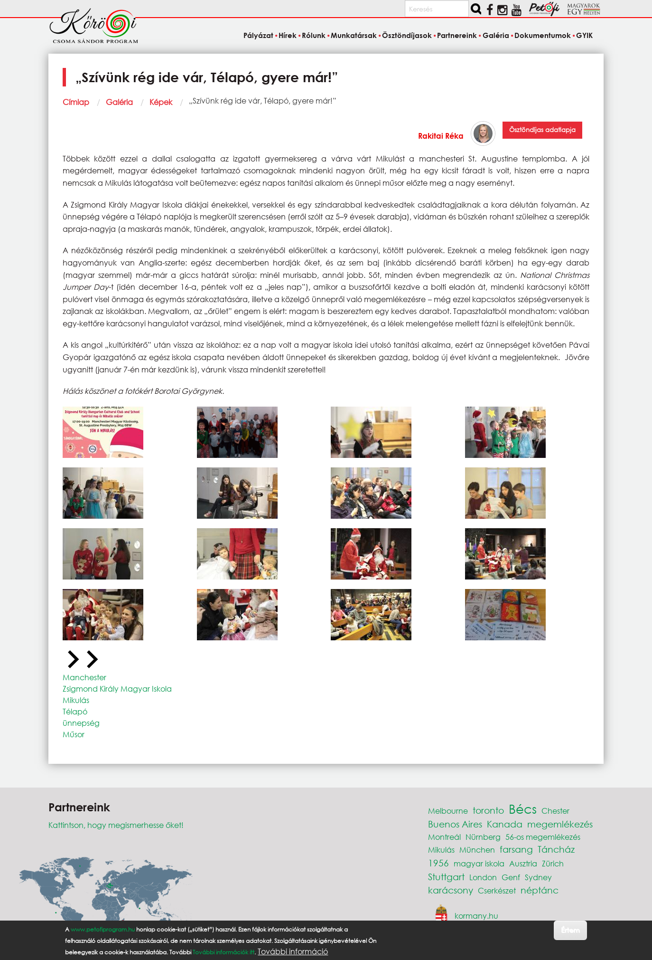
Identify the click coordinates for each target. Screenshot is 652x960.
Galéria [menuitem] (496, 35)
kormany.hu (476, 916)
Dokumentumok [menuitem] (542, 35)
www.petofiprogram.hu (103, 930)
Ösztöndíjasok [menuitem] (407, 35)
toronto (488, 810)
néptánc (540, 889)
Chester (555, 811)
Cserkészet (497, 890)
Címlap (76, 102)
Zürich (553, 863)
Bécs (523, 808)
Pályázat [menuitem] (258, 35)
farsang (516, 849)
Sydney (538, 877)
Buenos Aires (455, 823)
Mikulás (76, 700)
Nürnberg (483, 837)
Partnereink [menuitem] (457, 35)
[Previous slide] (72, 660)
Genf (511, 877)
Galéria (119, 102)
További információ (293, 952)
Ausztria (523, 863)
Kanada (504, 823)
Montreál (444, 837)
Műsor (73, 734)
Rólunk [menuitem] (314, 35)
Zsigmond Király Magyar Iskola (117, 689)
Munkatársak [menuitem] (354, 35)
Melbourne (448, 811)
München (477, 850)
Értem (570, 931)
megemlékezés (560, 823)
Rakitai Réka (441, 135)
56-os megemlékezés (542, 837)
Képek (160, 102)
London (483, 877)
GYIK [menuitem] (584, 35)
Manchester (84, 677)
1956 (438, 862)
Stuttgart (446, 876)
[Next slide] (91, 660)
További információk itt (223, 953)
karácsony (450, 889)
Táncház (556, 849)
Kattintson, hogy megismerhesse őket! (116, 825)
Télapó (75, 711)
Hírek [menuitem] (288, 35)
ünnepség (81, 723)
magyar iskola (479, 863)
